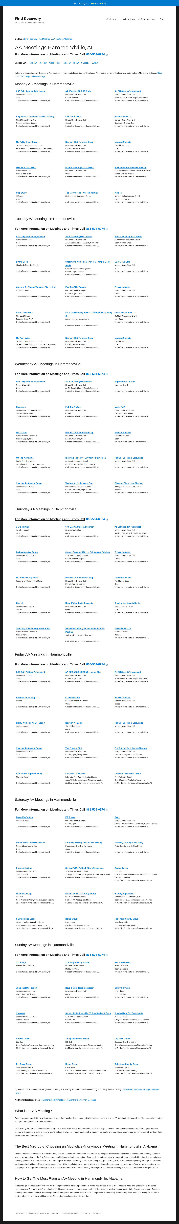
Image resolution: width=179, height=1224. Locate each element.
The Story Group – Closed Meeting (81, 193)
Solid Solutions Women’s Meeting (130, 167)
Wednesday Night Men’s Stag (79, 483)
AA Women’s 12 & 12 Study (78, 91)
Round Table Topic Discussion (79, 167)
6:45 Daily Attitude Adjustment (30, 91)
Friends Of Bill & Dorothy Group (80, 893)
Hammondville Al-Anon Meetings (81, 1100)
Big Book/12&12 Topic (125, 382)
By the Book (22, 262)
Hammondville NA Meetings (53, 1100)
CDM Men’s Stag (122, 262)
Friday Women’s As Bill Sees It (30, 723)
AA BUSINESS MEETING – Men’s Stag (83, 672)
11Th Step (21, 962)
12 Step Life (86, 1213)
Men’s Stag (21, 432)
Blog (161, 19)
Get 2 (117, 817)
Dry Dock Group (122, 1039)
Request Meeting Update (70, 1213)
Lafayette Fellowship (75, 774)
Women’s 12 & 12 (123, 628)
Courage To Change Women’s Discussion (35, 287)
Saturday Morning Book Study (129, 843)
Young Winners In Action (77, 1039)
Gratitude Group (24, 893)
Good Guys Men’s (24, 313)
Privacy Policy (33, 1213)
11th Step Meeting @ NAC (77, 962)
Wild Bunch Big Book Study (29, 774)
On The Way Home (25, 458)
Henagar (147, 1089)
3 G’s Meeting (22, 527)
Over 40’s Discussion (26, 167)
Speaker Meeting (24, 868)
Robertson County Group (126, 919)
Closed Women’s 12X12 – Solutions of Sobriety (87, 552)
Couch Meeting (72, 697)
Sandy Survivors (122, 988)
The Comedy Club (73, 748)
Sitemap (55, 1213)
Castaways (21, 407)
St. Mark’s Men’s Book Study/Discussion (84, 868)
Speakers (20, 1013)
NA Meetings (128, 19)
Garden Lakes (121, 868)
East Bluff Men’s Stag (75, 287)
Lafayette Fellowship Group (128, 774)
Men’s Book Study (123, 313)
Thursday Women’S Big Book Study (33, 628)
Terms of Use (45, 1213)
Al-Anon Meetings (147, 19)
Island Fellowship (123, 962)
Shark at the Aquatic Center (29, 483)
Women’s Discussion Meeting (129, 483)
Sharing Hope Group (124, 893)
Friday (76, 63)
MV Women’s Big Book (27, 578)
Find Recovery (28, 18)
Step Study (21, 193)
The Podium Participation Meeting (131, 748)
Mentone (138, 1089)
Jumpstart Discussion (26, 988)
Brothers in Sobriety (25, 697)
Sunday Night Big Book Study (129, 1013)
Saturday (85, 63)
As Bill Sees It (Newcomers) (128, 91)
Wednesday (54, 63)
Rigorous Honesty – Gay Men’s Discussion (85, 458)
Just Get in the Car (123, 117)
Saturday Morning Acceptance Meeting (83, 843)
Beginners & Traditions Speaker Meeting (35, 117)
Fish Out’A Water (73, 117)
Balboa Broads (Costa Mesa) (128, 236)
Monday (33, 63)
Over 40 (19, 603)
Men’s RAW (120, 407)
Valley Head (127, 1089)
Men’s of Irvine (23, 338)
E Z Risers (70, 817)
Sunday (95, 63)
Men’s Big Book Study (26, 142)
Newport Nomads (123, 142)
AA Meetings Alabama (62, 39)
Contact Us (97, 1213)
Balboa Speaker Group (27, 552)
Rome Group (71, 919)
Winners (118, 193)
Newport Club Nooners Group (79, 142)
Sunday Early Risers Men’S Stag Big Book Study (88, 1013)
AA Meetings (112, 19)
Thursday (66, 63)
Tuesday (43, 63)
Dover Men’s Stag (24, 817)
